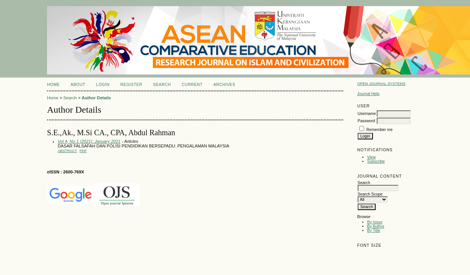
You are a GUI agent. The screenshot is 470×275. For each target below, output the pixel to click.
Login (103, 84)
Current (192, 84)
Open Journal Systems (381, 83)
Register (131, 84)
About (78, 84)
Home (53, 84)
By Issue (374, 222)
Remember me (379, 130)
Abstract (67, 151)
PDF (83, 151)
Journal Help (368, 94)
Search (162, 84)
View (371, 157)
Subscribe (376, 161)
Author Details (96, 97)
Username (367, 114)
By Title (373, 230)
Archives (224, 84)
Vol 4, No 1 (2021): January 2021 (89, 141)
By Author (375, 226)
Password (366, 121)
